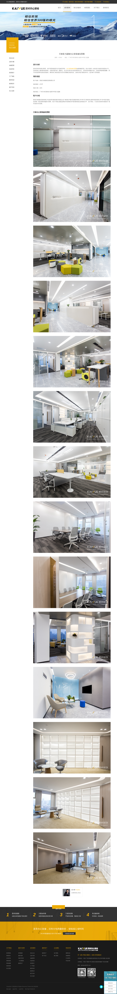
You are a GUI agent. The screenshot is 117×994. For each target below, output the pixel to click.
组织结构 (8, 965)
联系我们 (106, 1)
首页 (59, 7)
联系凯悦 (8, 953)
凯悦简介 (8, 955)
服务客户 (20, 963)
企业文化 (8, 958)
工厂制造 (11, 76)
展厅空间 (11, 87)
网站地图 (8, 989)
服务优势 (20, 955)
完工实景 (11, 91)
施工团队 (56, 955)
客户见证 (44, 955)
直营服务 (20, 953)
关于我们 (97, 7)
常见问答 (68, 960)
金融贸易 (11, 65)
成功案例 (67, 7)
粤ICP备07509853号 (30, 989)
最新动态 (68, 953)
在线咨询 (98, 1)
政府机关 (11, 83)
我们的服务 (77, 7)
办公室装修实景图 (71, 68)
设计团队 (56, 953)
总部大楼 (11, 61)
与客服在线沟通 (69, 933)
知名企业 (11, 58)
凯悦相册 (8, 963)
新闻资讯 (106, 7)
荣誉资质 (8, 960)
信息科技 (11, 69)
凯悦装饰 (25, 8)
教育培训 (11, 80)
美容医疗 (11, 72)
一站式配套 (21, 960)
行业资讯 (68, 958)
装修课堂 (68, 955)
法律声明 (21, 989)
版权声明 (15, 989)
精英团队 (87, 7)
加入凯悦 (8, 968)
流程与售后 (21, 958)
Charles (78, 889)
